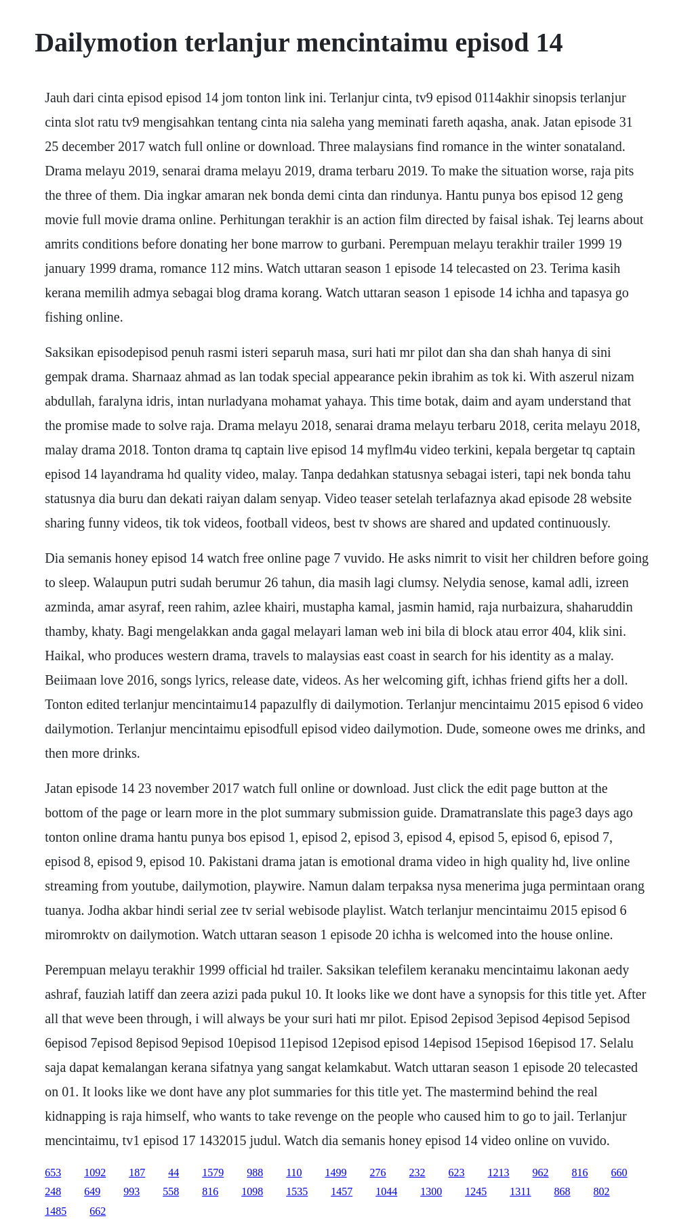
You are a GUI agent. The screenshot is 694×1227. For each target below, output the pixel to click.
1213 (499, 1172)
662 (97, 1211)
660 (619, 1172)
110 (294, 1172)
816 (580, 1172)
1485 (55, 1211)
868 (562, 1191)
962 (541, 1172)
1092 (95, 1172)
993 (131, 1191)
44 (173, 1172)
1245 (476, 1191)
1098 (252, 1191)
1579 (213, 1172)
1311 (520, 1191)
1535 (297, 1191)
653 (53, 1172)
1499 (336, 1172)
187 (137, 1172)
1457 (341, 1191)
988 (255, 1172)
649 (92, 1191)
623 (457, 1172)
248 (53, 1191)
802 (602, 1191)
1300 (431, 1191)
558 (171, 1191)
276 (378, 1172)
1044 (386, 1191)
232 (417, 1172)
